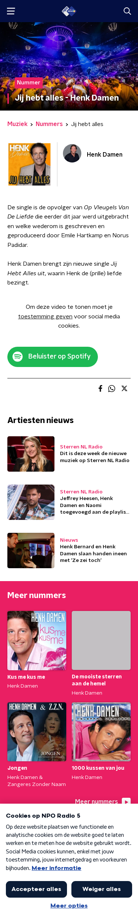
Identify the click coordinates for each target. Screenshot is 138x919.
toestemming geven (45, 316)
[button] (11, 11)
